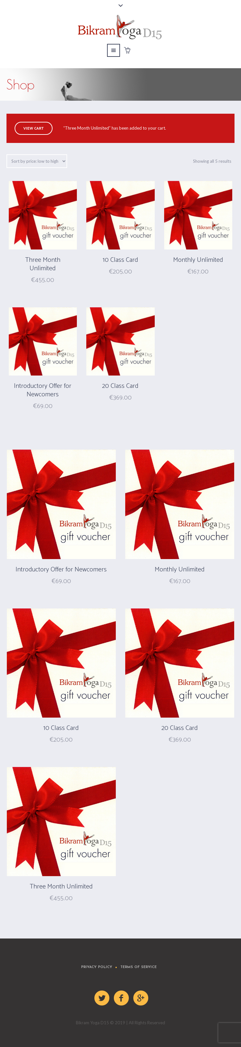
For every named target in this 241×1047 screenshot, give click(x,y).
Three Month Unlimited (42, 264)
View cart (33, 128)
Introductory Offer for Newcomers (42, 390)
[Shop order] (36, 161)
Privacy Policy (96, 967)
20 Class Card (120, 386)
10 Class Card (120, 260)
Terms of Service (138, 967)
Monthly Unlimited (198, 260)
